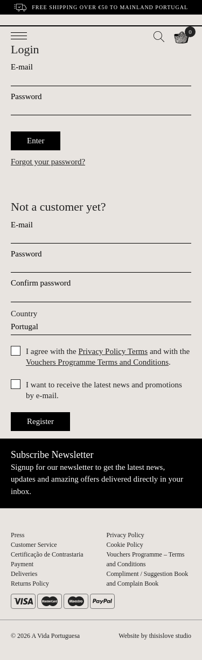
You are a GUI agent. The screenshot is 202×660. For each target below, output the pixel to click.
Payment (22, 564)
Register (40, 421)
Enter (35, 140)
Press (17, 535)
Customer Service (34, 544)
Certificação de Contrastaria (47, 554)
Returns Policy (30, 583)
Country (24, 313)
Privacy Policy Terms (113, 351)
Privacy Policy (125, 535)
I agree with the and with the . (108, 356)
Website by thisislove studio (155, 636)
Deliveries (24, 574)
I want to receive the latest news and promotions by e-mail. (104, 390)
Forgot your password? (48, 161)
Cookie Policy (125, 544)
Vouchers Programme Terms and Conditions (97, 362)
